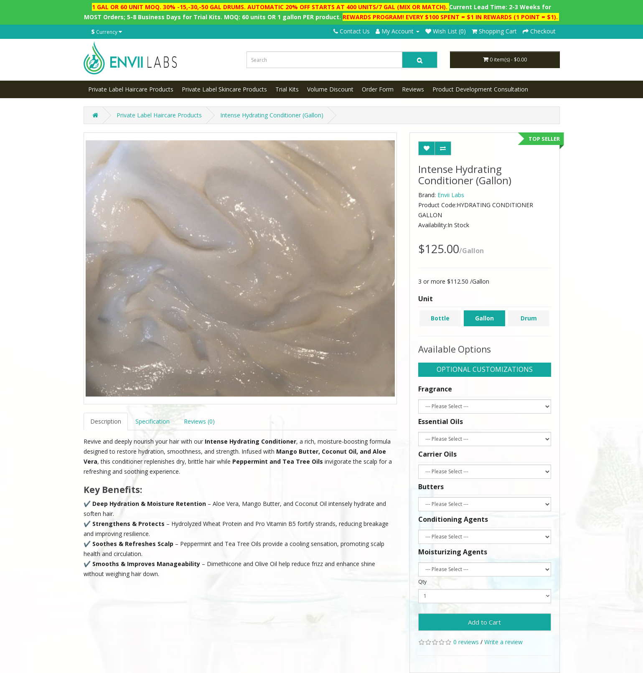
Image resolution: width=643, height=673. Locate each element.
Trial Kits (287, 89)
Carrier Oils (437, 454)
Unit (425, 298)
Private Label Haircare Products (130, 89)
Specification (152, 421)
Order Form (378, 89)
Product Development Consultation (480, 89)
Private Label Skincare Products (224, 89)
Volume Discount (330, 89)
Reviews (413, 89)
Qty (422, 581)
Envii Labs (450, 195)
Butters (431, 486)
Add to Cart (484, 622)
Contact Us (351, 31)
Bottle (440, 318)
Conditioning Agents (453, 519)
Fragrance (435, 389)
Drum (529, 318)
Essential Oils (440, 421)
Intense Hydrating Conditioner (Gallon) (271, 115)
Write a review (503, 642)
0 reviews (466, 642)
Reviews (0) (199, 421)
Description (105, 421)
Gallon (484, 318)
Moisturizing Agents (452, 551)
